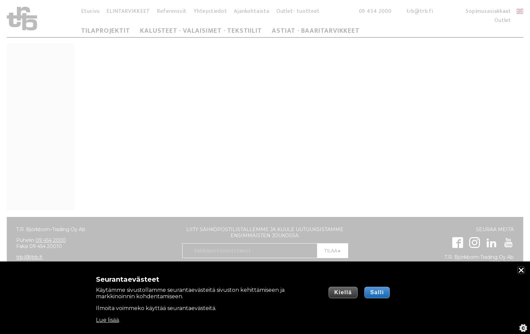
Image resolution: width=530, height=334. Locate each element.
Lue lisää (107, 320)
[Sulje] (521, 270)
